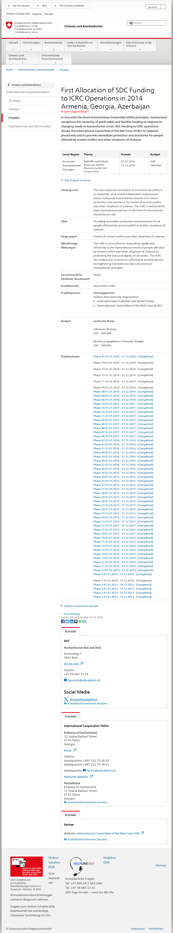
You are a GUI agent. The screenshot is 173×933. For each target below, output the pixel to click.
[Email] (84, 621)
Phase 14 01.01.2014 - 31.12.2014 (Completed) (123, 553)
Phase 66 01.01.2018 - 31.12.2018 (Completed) (123, 399)
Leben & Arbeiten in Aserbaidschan (81, 46)
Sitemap (160, 865)
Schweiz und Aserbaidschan (22, 59)
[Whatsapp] (80, 621)
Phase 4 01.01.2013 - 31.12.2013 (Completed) (122, 584)
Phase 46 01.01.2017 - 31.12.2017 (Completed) (123, 436)
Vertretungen (31, 46)
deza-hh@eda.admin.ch (84, 680)
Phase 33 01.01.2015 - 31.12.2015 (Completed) (123, 480)
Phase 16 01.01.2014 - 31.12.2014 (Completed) (123, 545)
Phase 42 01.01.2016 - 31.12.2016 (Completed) (123, 444)
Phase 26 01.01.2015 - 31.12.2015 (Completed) (123, 509)
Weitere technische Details (81, 606)
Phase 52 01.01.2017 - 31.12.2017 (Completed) (123, 411)
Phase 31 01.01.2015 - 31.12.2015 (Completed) (123, 488)
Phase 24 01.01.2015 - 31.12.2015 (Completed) (123, 517)
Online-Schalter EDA (54, 862)
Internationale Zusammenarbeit (55, 59)
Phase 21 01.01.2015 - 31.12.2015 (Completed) (123, 529)
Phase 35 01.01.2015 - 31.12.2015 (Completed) (123, 472)
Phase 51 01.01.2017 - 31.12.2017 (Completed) (123, 415)
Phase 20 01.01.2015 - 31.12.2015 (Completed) (123, 533)
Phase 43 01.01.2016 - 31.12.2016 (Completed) (123, 440)
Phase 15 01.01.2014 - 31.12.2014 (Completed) (123, 549)
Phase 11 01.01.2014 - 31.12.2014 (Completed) (123, 566)
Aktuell (13, 46)
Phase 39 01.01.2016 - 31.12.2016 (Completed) (123, 456)
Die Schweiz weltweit (71, 5)
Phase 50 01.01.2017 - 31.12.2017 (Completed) (123, 419)
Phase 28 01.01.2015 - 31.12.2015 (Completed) (123, 501)
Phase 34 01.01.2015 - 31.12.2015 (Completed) (123, 476)
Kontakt (68, 631)
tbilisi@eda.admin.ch (101, 770)
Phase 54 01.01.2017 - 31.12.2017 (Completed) (123, 403)
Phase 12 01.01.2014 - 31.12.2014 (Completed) (123, 562)
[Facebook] (63, 621)
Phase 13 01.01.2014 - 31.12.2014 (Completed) (123, 557)
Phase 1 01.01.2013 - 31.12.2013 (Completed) (122, 596)
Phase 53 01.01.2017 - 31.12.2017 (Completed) (123, 407)
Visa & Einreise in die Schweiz (140, 46)
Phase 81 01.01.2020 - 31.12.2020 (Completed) (123, 356)
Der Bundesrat (21, 5)
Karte (70, 750)
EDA (44, 5)
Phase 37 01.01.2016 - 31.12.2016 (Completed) (123, 464)
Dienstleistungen (110, 46)
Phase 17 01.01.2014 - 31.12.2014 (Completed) (123, 541)
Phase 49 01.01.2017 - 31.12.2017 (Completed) (123, 424)
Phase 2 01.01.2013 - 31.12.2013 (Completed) (122, 592)
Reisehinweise (54, 46)
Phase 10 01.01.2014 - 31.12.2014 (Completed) (123, 570)
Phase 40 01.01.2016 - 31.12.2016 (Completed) (123, 452)
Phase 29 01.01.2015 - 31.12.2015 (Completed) (123, 497)
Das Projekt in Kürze (77, 180)
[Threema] (76, 621)
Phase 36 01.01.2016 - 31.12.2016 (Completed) (123, 468)
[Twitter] (67, 621)
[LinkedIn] (72, 621)
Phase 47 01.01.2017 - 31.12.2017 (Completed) (123, 432)
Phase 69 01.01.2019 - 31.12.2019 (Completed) (123, 391)
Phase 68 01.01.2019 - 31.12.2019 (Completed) (123, 395)
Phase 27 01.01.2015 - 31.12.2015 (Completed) (123, 505)
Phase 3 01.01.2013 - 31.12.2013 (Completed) (122, 588)
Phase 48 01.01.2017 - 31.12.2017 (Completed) (123, 428)
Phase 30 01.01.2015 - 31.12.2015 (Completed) (123, 493)
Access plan (73, 664)
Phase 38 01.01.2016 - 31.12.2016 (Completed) (123, 460)
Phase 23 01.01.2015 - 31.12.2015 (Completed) (123, 521)
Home (9, 69)
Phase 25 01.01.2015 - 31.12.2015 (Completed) (123, 513)
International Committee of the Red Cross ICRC (110, 833)
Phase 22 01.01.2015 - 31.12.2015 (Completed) (123, 525)
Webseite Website (78, 777)
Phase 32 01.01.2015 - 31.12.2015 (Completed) (123, 484)
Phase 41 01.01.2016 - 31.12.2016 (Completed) (123, 448)
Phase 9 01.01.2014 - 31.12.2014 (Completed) (122, 574)
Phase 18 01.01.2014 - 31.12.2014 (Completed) (123, 537)
